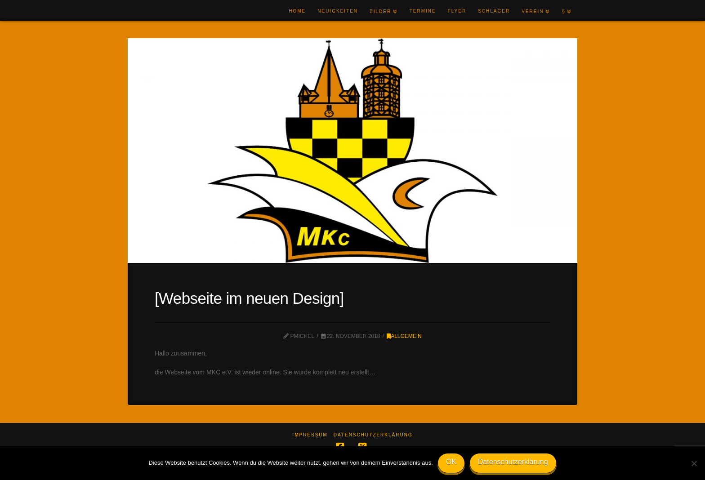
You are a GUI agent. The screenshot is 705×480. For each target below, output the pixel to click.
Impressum (310, 434)
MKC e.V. (156, 10)
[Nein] (693, 463)
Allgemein (404, 336)
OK (451, 462)
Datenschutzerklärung (373, 434)
